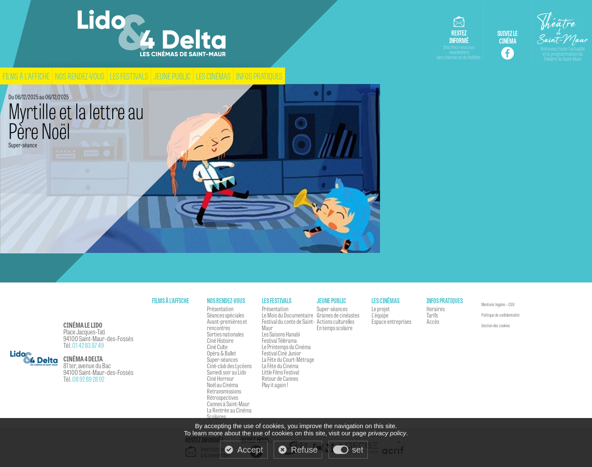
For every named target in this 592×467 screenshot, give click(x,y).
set (358, 449)
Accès (432, 321)
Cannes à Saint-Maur (228, 403)
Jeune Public (172, 76)
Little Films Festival (280, 372)
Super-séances (222, 359)
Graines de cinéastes (338, 315)
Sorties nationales (225, 334)
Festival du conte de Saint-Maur (288, 324)
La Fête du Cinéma (280, 365)
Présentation (220, 308)
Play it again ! (275, 384)
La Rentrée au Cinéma (229, 410)
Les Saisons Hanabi (281, 334)
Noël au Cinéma (222, 384)
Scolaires (216, 416)
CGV (511, 304)
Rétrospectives (222, 397)
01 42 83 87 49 (88, 345)
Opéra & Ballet (221, 353)
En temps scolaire (335, 327)
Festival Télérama (279, 340)
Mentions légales (493, 304)
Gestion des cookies (495, 326)
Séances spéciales (225, 315)
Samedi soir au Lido (226, 372)
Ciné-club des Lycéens (229, 365)
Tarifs (432, 315)
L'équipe (380, 315)
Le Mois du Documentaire (287, 315)
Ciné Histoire (220, 340)
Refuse (304, 449)
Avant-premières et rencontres (227, 324)
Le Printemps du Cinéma (286, 346)
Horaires (435, 308)
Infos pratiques (259, 76)
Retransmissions (224, 391)
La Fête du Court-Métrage (288, 359)
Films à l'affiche (26, 76)
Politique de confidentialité (500, 315)
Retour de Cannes (280, 378)
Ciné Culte (217, 346)
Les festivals (129, 76)
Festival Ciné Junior (281, 353)
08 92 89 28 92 (88, 379)
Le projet (381, 308)
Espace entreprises (391, 321)
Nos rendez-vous (79, 76)
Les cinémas (213, 76)
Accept (250, 449)
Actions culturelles (335, 321)
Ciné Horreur (220, 378)
